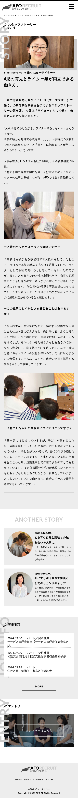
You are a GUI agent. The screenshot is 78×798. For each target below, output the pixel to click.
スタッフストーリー (23, 15)
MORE (39, 686)
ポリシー (45, 789)
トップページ (9, 15)
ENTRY (49, 779)
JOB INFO (38, 779)
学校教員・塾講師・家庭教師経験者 (29, 670)
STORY (27, 779)
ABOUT (18, 779)
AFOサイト (33, 789)
